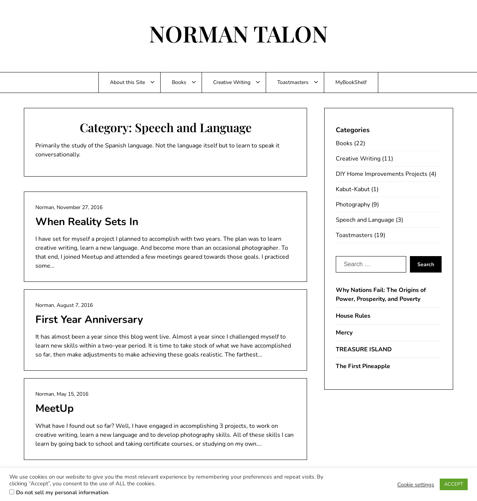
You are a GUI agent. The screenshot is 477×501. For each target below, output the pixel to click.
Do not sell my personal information (62, 492)
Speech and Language (365, 220)
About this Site (127, 82)
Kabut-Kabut (353, 189)
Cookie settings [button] (415, 484)
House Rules (353, 316)
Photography (353, 204)
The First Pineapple (363, 366)
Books (179, 82)
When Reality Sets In (86, 222)
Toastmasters (293, 82)
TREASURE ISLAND (364, 349)
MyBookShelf (351, 82)
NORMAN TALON (238, 33)
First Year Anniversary (89, 319)
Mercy (344, 333)
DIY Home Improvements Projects (381, 174)
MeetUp (54, 408)
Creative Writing (231, 82)
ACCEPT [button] (453, 484)
